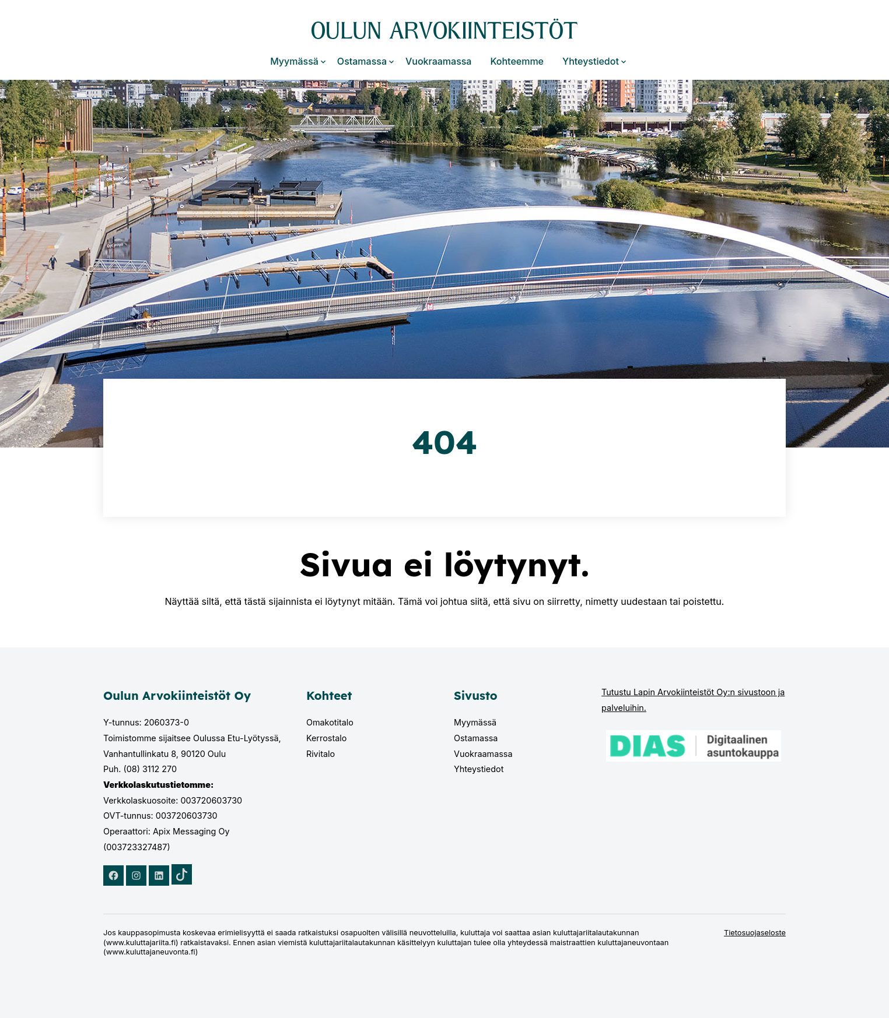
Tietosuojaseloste (755, 932)
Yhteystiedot (590, 61)
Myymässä (294, 61)
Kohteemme (517, 61)
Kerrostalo (326, 738)
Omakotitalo (330, 722)
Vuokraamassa (438, 61)
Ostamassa (362, 61)
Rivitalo (320, 754)
